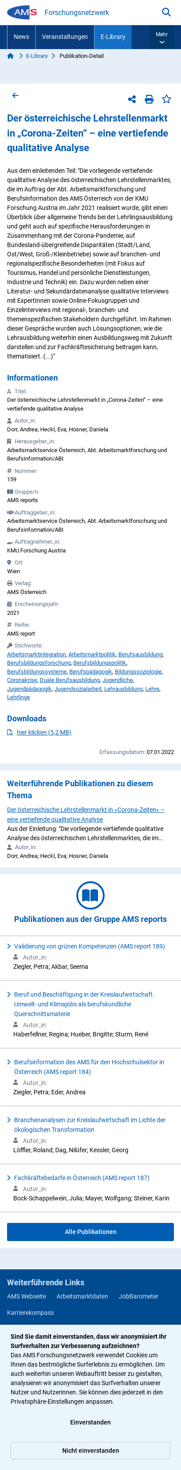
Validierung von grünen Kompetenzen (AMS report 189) (89, 946)
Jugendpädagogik (29, 688)
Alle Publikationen (91, 1231)
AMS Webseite (26, 1296)
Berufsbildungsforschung (39, 662)
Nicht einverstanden (90, 1450)
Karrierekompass (30, 1312)
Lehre (152, 688)
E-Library (113, 36)
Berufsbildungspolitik (99, 662)
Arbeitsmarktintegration (36, 654)
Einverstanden (90, 1422)
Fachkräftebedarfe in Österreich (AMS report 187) (82, 1177)
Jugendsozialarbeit (78, 688)
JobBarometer (138, 1296)
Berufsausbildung (140, 654)
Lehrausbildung (123, 688)
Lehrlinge (18, 697)
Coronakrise (22, 680)
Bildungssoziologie (138, 671)
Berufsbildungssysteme (37, 671)
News (21, 36)
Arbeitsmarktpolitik (92, 654)
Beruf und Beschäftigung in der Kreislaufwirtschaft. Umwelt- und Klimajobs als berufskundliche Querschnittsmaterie (84, 1004)
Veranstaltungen (65, 36)
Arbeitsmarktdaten (82, 1296)
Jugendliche (117, 680)
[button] (162, 37)
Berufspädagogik (90, 671)
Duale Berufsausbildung (70, 680)
